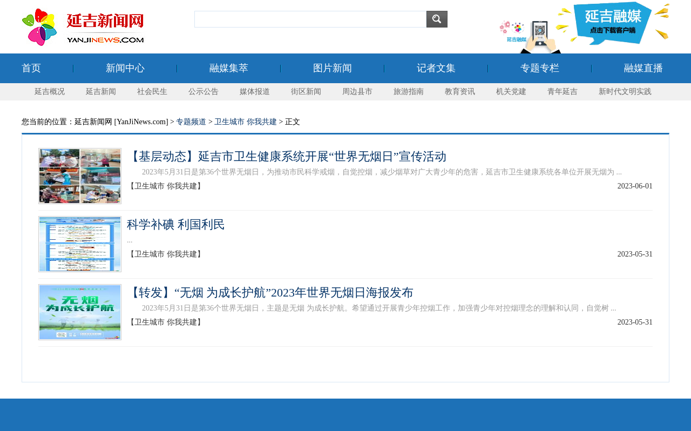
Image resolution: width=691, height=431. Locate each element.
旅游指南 (409, 91)
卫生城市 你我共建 (245, 122)
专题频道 (191, 122)
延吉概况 (50, 91)
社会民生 (152, 91)
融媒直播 (643, 68)
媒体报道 (255, 91)
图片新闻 (332, 68)
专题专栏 (539, 68)
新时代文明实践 (625, 91)
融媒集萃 (228, 68)
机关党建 (511, 91)
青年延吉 (562, 91)
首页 (31, 68)
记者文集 (436, 68)
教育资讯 (460, 91)
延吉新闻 (101, 91)
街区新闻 (306, 91)
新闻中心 (125, 68)
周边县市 (357, 91)
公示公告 (203, 91)
